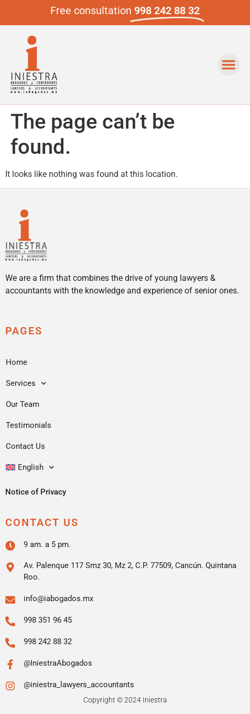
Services (26, 383)
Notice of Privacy (35, 492)
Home (16, 362)
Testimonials (28, 425)
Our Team (22, 404)
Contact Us (25, 446)
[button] (229, 65)
